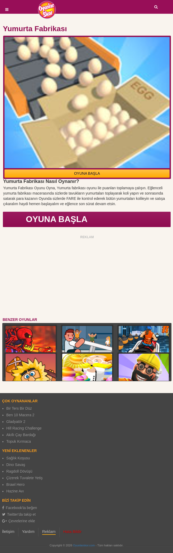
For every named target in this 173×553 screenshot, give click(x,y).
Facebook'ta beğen (19, 508)
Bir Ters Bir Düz (19, 408)
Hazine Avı (15, 491)
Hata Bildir (72, 531)
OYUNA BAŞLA (87, 173)
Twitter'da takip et (19, 514)
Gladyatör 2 (15, 422)
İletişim (8, 531)
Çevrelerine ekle (18, 521)
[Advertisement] (87, 277)
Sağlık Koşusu (18, 458)
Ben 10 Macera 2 (20, 415)
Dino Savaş (15, 465)
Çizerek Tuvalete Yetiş (24, 478)
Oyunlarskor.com (84, 545)
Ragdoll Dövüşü (19, 471)
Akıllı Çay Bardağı (21, 435)
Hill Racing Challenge (24, 428)
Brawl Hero (15, 484)
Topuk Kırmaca (18, 441)
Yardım (28, 531)
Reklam (49, 531)
